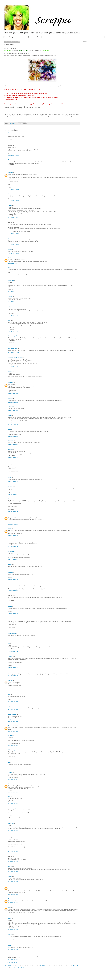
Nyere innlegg (8, 965)
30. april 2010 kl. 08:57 (13, 244)
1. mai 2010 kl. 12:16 (13, 436)
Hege (9, 499)
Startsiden (42, 965)
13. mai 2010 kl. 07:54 (13, 803)
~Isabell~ (10, 656)
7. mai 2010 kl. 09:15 (13, 639)
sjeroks (10, 516)
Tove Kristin (11, 823)
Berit (9, 159)
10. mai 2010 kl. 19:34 (13, 721)
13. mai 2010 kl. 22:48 (13, 861)
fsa (9, 762)
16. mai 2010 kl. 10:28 (13, 949)
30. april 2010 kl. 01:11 (13, 168)
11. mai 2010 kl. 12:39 (13, 745)
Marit (9, 618)
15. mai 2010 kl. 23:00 (13, 902)
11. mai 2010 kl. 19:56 (13, 758)
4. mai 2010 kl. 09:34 (13, 546)
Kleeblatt (10, 572)
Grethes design (12, 633)
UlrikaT (10, 866)
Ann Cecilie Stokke (12, 348)
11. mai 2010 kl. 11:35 (13, 731)
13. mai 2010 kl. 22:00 (13, 851)
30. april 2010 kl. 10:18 (13, 276)
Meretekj (10, 371)
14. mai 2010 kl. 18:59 (13, 871)
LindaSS (10, 486)
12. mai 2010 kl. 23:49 (13, 792)
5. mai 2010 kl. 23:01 (13, 602)
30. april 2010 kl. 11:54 (13, 344)
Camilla (10, 449)
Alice (9, 267)
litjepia (9, 477)
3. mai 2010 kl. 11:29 (13, 535)
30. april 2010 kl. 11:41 (13, 331)
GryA (9, 706)
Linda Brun (11, 551)
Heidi (9, 257)
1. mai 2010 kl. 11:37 (13, 425)
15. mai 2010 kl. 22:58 (13, 894)
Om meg (11, 37)
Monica (10, 606)
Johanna (10, 772)
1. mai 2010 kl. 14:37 (13, 473)
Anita (9, 429)
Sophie (10, 954)
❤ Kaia (10, 205)
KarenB (10, 934)
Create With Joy (12, 808)
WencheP (10, 406)
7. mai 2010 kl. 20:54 (13, 651)
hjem (6, 37)
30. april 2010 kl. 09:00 (13, 253)
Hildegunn (10, 382)
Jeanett (10, 564)
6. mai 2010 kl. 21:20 (13, 629)
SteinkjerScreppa (29, 37)
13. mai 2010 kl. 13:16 (13, 819)
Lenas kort (10, 440)
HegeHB (10, 398)
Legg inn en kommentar (12, 962)
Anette (9, 918)
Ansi (9, 694)
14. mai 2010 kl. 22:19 (13, 881)
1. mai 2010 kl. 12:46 (13, 444)
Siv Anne (10, 735)
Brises (9, 719)
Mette (9, 194)
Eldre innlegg (76, 965)
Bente (9, 886)
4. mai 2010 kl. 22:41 (13, 579)
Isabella (10, 528)
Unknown (10, 172)
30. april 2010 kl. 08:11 (13, 217)
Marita (9, 672)
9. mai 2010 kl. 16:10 (13, 667)
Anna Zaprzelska (12, 714)
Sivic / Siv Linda (12, 540)
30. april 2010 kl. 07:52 (13, 200)
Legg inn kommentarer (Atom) (17, 967)
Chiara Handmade (12, 725)
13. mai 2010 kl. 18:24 (13, 830)
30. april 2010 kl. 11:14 (13, 291)
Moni (9, 945)
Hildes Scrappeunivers (13, 750)
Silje (9, 306)
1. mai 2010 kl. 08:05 (13, 402)
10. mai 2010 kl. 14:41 (13, 701)
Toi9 (9, 320)
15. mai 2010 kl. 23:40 (13, 929)
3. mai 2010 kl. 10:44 (13, 524)
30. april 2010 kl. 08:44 (13, 233)
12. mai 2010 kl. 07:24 (13, 779)
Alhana (10, 296)
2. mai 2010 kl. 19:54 (13, 511)
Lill (9, 643)
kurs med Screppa (19, 37)
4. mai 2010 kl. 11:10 (13, 559)
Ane (9, 796)
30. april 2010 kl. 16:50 (13, 352)
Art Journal (38, 37)
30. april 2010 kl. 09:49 (13, 263)
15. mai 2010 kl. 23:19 (13, 914)
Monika (10, 584)
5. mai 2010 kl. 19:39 (13, 590)
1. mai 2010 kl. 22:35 (13, 481)
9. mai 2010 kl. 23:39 (13, 690)
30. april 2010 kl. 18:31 (13, 366)
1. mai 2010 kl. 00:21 (13, 393)
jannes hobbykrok (12, 336)
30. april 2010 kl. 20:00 (13, 378)
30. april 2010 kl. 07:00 (13, 189)
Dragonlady (11, 280)
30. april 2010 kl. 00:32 (13, 155)
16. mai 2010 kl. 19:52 (13, 959)
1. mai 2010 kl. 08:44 (13, 410)
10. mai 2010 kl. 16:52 (13, 709)
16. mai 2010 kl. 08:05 (13, 941)
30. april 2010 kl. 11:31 (13, 301)
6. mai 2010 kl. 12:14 (13, 613)
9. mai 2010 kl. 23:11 (13, 675)
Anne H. (10, 784)
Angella (10, 133)
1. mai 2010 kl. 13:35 (13, 457)
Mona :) (10, 876)
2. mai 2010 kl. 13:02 (13, 494)
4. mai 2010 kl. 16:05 (13, 568)
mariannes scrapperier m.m (15, 357)
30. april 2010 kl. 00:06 (13, 141)
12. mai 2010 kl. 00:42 (13, 768)
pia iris (10, 238)
